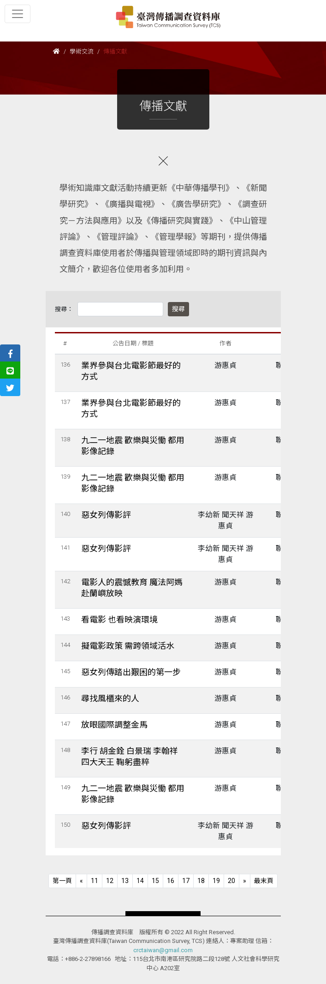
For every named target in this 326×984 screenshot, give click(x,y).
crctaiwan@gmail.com (163, 950)
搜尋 (178, 309)
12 (109, 880)
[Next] (244, 881)
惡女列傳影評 (106, 515)
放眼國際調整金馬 (114, 724)
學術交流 (82, 51)
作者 (225, 343)
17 (186, 880)
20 (231, 880)
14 (140, 880)
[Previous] (62, 881)
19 (216, 880)
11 (94, 880)
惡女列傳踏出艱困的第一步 (131, 672)
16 (170, 880)
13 (125, 880)
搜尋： (64, 309)
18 (201, 880)
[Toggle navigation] (17, 14)
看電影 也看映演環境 (119, 619)
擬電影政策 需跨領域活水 (127, 646)
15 (155, 880)
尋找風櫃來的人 (110, 698)
